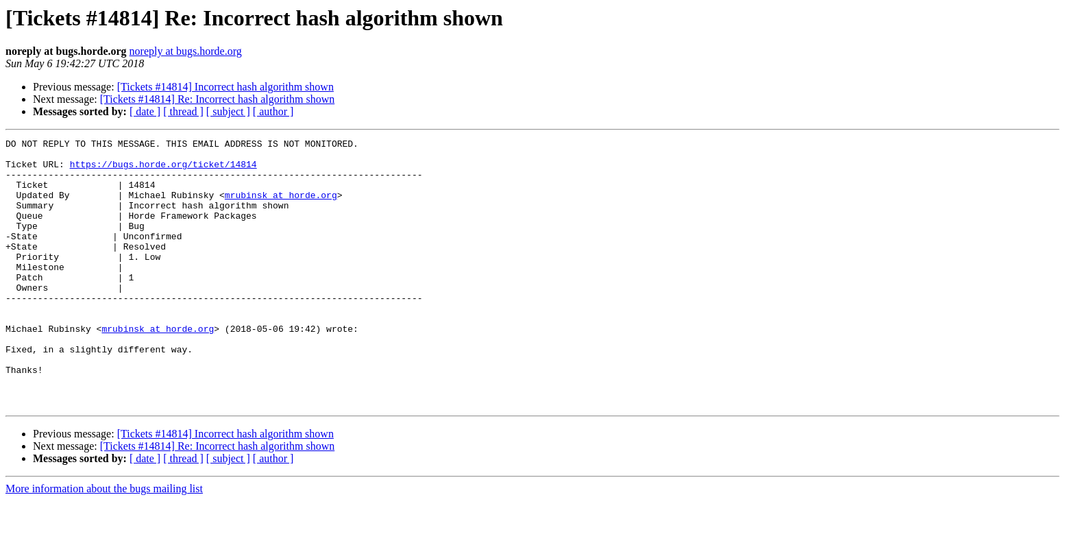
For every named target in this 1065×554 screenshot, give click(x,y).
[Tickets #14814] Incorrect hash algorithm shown (225, 87)
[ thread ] (183, 111)
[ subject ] (228, 111)
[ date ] (145, 111)
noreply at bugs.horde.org (186, 51)
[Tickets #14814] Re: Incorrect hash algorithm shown (217, 99)
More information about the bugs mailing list (104, 542)
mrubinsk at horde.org (281, 207)
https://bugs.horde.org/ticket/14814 (163, 170)
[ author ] (273, 111)
